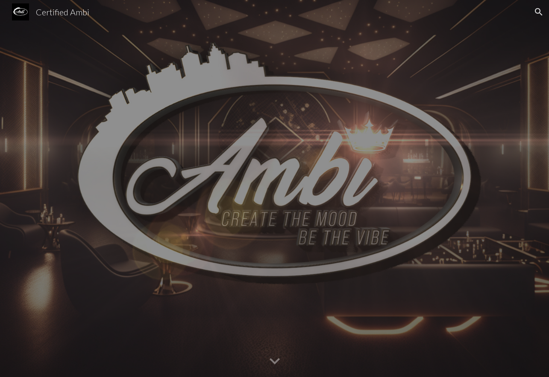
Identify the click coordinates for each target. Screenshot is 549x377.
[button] (538, 12)
